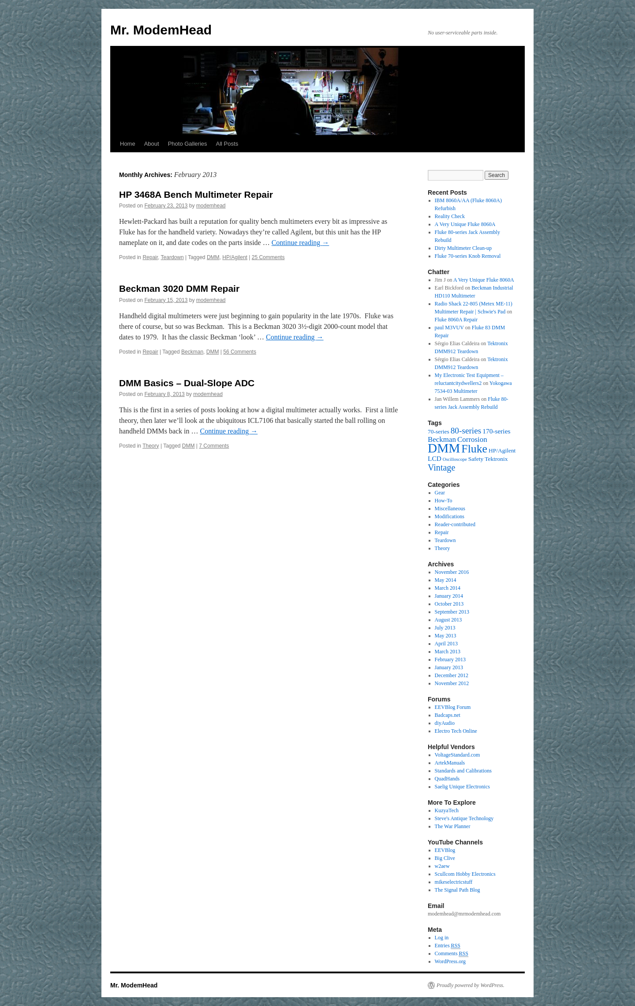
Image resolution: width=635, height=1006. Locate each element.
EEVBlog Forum (453, 707)
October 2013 (449, 604)
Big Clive (445, 858)
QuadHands (447, 779)
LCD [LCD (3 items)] (434, 458)
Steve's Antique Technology (464, 818)
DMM (213, 257)
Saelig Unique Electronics (462, 787)
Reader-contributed (455, 524)
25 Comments (268, 257)
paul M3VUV (449, 327)
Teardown (172, 257)
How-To (443, 500)
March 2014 (447, 588)
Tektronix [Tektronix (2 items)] (496, 459)
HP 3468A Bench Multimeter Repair (196, 194)
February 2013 (450, 659)
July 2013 (445, 628)
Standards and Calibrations (463, 771)
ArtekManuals (450, 763)
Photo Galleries (187, 143)
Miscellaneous (450, 508)
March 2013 (447, 651)
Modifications (449, 516)
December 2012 (451, 675)
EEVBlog (445, 850)
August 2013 (448, 620)
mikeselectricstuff (454, 882)
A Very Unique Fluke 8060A (465, 224)
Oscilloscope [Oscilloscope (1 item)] (455, 459)
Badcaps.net (447, 715)
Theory (150, 446)
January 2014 (449, 596)
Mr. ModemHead (161, 30)
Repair (150, 257)
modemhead (211, 206)
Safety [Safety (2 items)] (475, 459)
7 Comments (214, 446)
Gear (440, 493)
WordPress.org (450, 961)
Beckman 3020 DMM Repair (179, 288)
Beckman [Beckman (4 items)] (442, 439)
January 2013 (449, 667)
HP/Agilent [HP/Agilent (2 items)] (502, 450)
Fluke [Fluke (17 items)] (474, 448)
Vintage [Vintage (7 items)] (441, 467)
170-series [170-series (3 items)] (496, 431)
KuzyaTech (447, 810)
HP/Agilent (234, 257)
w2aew (442, 866)
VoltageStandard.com (457, 755)
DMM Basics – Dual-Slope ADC (186, 383)
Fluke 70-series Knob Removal (468, 256)
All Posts (227, 143)
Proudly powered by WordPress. (470, 985)
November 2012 (452, 683)
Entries (447, 945)
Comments (451, 953)
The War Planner (453, 826)
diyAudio (445, 723)
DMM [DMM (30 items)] (444, 448)
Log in (442, 937)
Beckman (192, 352)
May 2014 (445, 580)
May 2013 (445, 636)
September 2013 (452, 612)
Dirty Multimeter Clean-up (463, 248)
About (151, 143)
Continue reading (300, 242)
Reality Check (450, 216)
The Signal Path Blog (457, 890)
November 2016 (452, 572)
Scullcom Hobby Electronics (465, 874)
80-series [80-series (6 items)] (466, 430)
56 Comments (239, 352)
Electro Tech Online (456, 731)
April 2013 (446, 644)
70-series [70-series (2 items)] (438, 431)
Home (127, 143)
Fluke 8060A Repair (456, 319)
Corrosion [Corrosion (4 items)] (472, 439)
